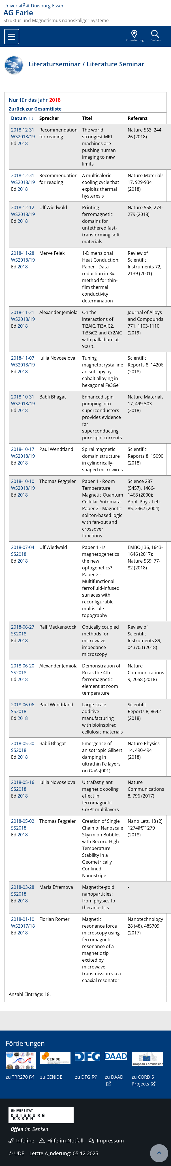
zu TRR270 (17, 1077)
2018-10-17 (22, 449)
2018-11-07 (22, 358)
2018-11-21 (22, 312)
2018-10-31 (22, 397)
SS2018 (18, 554)
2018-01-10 (22, 919)
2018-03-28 (22, 887)
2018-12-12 (22, 207)
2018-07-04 (22, 547)
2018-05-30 (22, 743)
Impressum (106, 1140)
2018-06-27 (22, 627)
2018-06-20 (22, 666)
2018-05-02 (22, 821)
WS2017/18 (23, 926)
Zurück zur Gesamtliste (35, 109)
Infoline (21, 1140)
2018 (23, 143)
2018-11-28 (22, 253)
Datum (19, 118)
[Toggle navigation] (11, 36)
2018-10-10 (22, 481)
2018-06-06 (22, 704)
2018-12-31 (22, 130)
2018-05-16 (22, 782)
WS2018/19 (23, 136)
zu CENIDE (51, 1077)
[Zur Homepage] (85, 5)
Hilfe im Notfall (61, 1140)
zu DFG (82, 1077)
